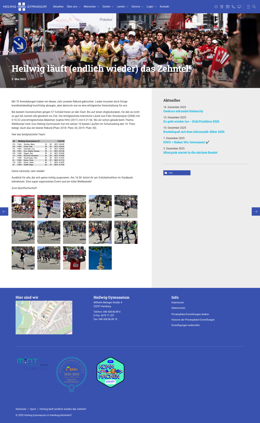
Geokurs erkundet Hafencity (183, 111)
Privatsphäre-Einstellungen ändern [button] (190, 314)
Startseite (21, 409)
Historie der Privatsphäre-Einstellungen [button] (193, 319)
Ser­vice (135, 6)
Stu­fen (106, 6)
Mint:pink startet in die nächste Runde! (190, 152)
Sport (33, 409)
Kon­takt (164, 6)
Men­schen (90, 6)
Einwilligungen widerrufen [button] (185, 325)
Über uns (72, 6)
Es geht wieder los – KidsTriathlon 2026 (191, 121)
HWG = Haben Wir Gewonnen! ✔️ (186, 142)
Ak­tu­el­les (58, 6)
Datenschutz (178, 307)
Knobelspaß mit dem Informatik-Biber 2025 (194, 132)
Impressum (177, 302)
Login (150, 6)
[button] (177, 172)
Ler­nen (121, 6)
